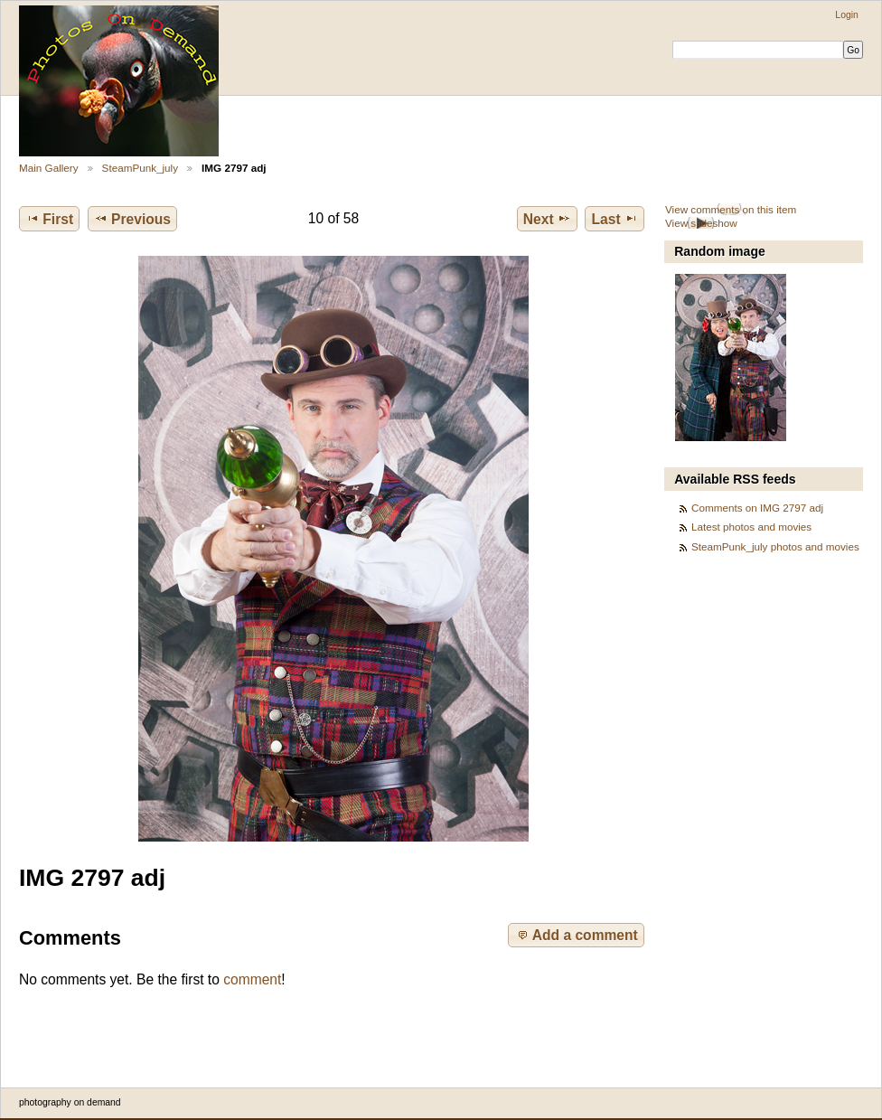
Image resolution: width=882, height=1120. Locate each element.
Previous (132, 219)
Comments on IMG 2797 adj (757, 507)
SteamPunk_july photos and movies (775, 546)
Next (547, 219)
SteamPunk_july (140, 168)
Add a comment (576, 935)
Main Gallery (49, 168)
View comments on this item (730, 209)
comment (252, 979)
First (49, 219)
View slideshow (701, 223)
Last (615, 219)
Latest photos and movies (751, 526)
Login (846, 15)
